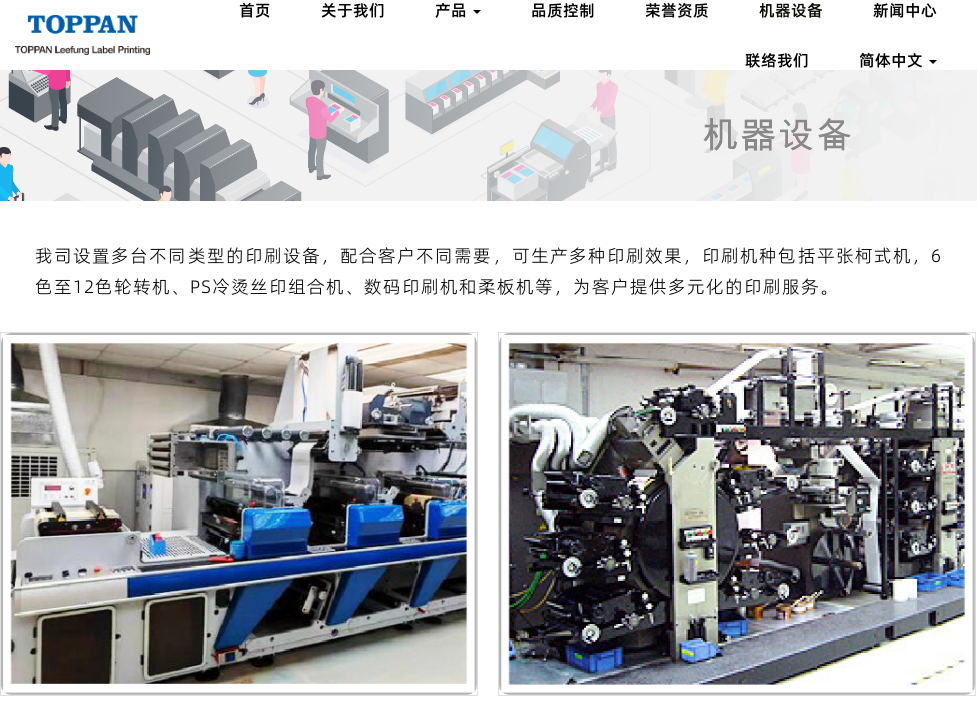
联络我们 (777, 60)
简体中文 (898, 60)
